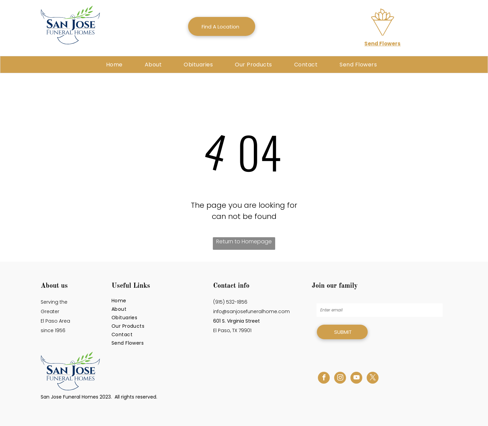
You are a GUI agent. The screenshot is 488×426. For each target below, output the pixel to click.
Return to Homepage (244, 241)
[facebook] (324, 378)
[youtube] (356, 378)
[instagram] (340, 378)
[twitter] (373, 378)
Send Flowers (382, 43)
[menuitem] (117, 64)
